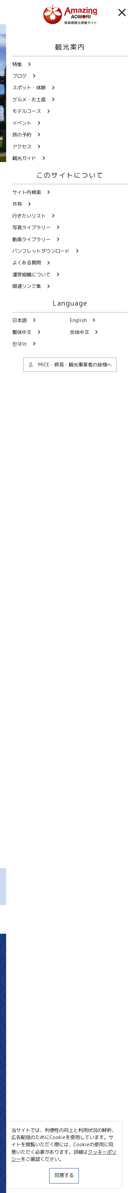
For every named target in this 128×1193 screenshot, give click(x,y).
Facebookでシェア (66, 919)
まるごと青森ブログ (46, 29)
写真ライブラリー (64, 1031)
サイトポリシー (23, 1167)
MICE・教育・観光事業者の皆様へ (43, 1156)
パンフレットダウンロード (64, 1080)
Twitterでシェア (37, 919)
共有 (76, 1129)
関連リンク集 (20, 1179)
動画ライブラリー (64, 1055)
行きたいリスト (28, 1140)
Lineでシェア (93, 919)
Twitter (40, 994)
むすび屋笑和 (83, 716)
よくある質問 (64, 1104)
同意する (64, 1175)
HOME (12, 29)
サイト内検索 (25, 1129)
